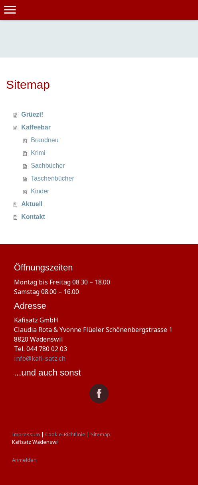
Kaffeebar (36, 127)
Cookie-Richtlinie (65, 434)
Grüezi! (32, 114)
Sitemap (100, 434)
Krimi (38, 152)
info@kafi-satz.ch (39, 358)
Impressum (26, 434)
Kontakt (33, 216)
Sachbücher (48, 165)
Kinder (40, 191)
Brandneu (44, 140)
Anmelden (24, 459)
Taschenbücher (52, 178)
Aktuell (31, 204)
